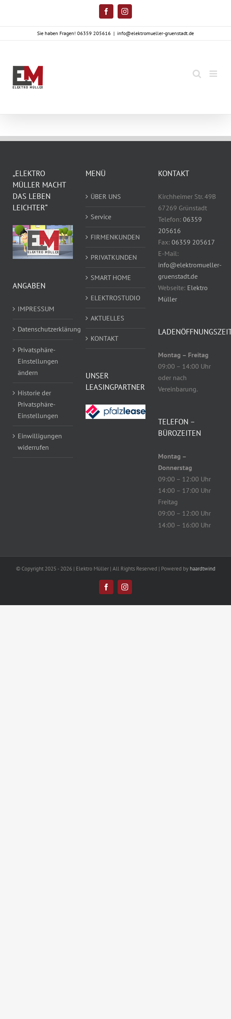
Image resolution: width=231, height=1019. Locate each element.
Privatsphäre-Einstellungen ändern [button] (38, 361)
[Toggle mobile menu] (214, 73)
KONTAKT (104, 338)
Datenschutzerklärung (43, 329)
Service (101, 216)
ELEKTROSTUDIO (115, 297)
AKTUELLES (107, 318)
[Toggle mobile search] (197, 73)
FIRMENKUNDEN (115, 237)
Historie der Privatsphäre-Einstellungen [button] (38, 404)
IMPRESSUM (36, 308)
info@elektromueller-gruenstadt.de (155, 33)
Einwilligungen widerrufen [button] (40, 441)
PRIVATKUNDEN (114, 257)
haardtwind (202, 568)
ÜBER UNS (106, 196)
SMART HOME (111, 277)
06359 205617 (193, 242)
